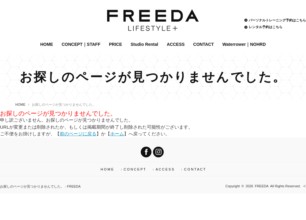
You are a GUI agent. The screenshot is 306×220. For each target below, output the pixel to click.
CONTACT (203, 44)
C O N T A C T (195, 169)
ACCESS (176, 44)
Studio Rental (144, 44)
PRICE (115, 44)
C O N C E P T (135, 169)
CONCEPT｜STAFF (81, 44)
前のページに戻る (78, 133)
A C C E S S (165, 169)
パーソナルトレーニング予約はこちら (277, 20)
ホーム (117, 133)
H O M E (107, 169)
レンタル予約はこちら (265, 27)
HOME (46, 44)
